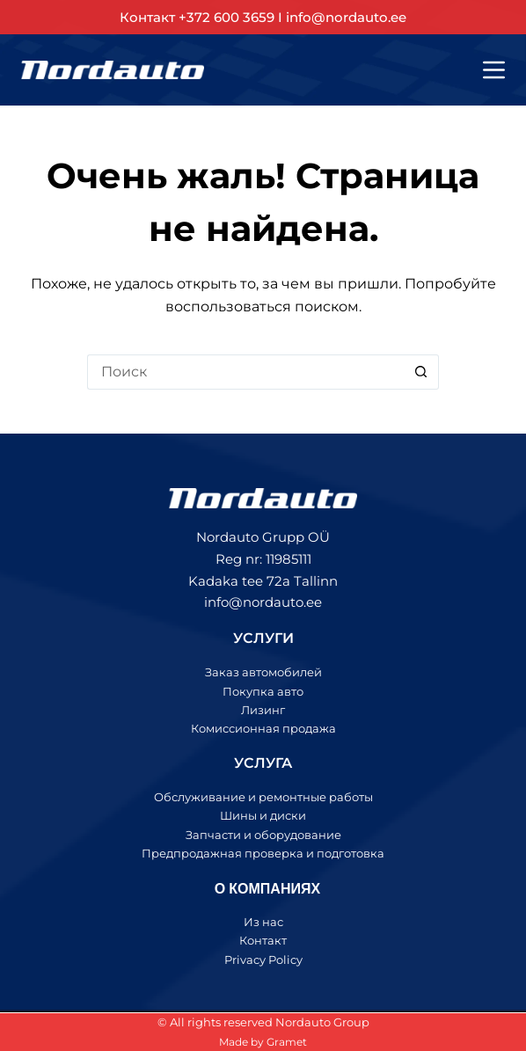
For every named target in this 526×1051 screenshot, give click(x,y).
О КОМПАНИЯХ (267, 888)
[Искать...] (245, 372)
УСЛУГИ (263, 638)
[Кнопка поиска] (421, 372)
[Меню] (494, 70)
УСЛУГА (263, 763)
